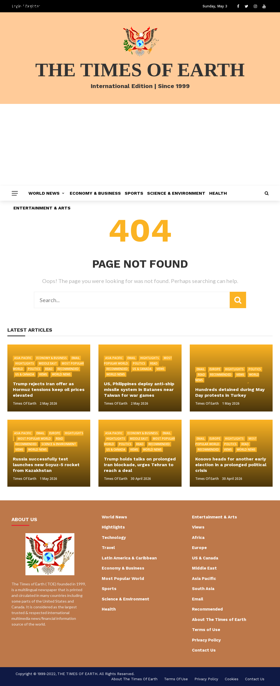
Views (43, 374)
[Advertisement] (140, 145)
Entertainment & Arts (42, 208)
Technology (114, 537)
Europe (214, 369)
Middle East (48, 363)
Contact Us (204, 650)
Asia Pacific (22, 358)
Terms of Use (206, 629)
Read (48, 369)
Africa (198, 537)
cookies (231, 679)
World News (44, 193)
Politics (34, 369)
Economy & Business (95, 193)
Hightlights (24, 363)
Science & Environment (176, 193)
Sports (134, 193)
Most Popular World (34, 438)
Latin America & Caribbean (129, 558)
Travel (108, 547)
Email (76, 358)
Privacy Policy (206, 640)
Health (218, 193)
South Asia (203, 588)
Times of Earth (24, 403)
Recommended (68, 369)
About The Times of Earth (219, 619)
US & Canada (24, 374)
